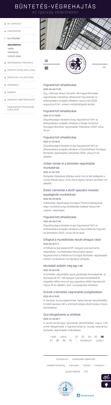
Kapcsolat (74, 365)
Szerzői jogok (14, 56)
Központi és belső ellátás (21, 70)
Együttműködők (72, 371)
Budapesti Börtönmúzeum (21, 100)
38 (57, 340)
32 (76, 337)
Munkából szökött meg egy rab (63, 266)
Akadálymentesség (56, 365)
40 (70, 340)
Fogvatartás (14, 31)
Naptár (46, 68)
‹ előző (63, 337)
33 (82, 337)
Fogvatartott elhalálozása (59, 85)
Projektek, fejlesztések (20, 77)
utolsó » (100, 340)
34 (89, 337)
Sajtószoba (13, 38)
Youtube (86, 365)
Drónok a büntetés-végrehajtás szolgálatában (72, 292)
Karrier (11, 92)
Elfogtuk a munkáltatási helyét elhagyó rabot (72, 240)
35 (95, 337)
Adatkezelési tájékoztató (83, 359)
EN (104, 67)
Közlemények (14, 45)
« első (53, 337)
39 (63, 340)
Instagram (99, 365)
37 (51, 340)
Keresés (109, 12)
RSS (86, 371)
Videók (11, 49)
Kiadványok (13, 52)
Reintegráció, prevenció (20, 63)
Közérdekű (13, 85)
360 (106, 377)
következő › (86, 340)
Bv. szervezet (14, 24)
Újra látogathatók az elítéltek (62, 315)
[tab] (19, 23)
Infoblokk (106, 384)
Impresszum (62, 359)
